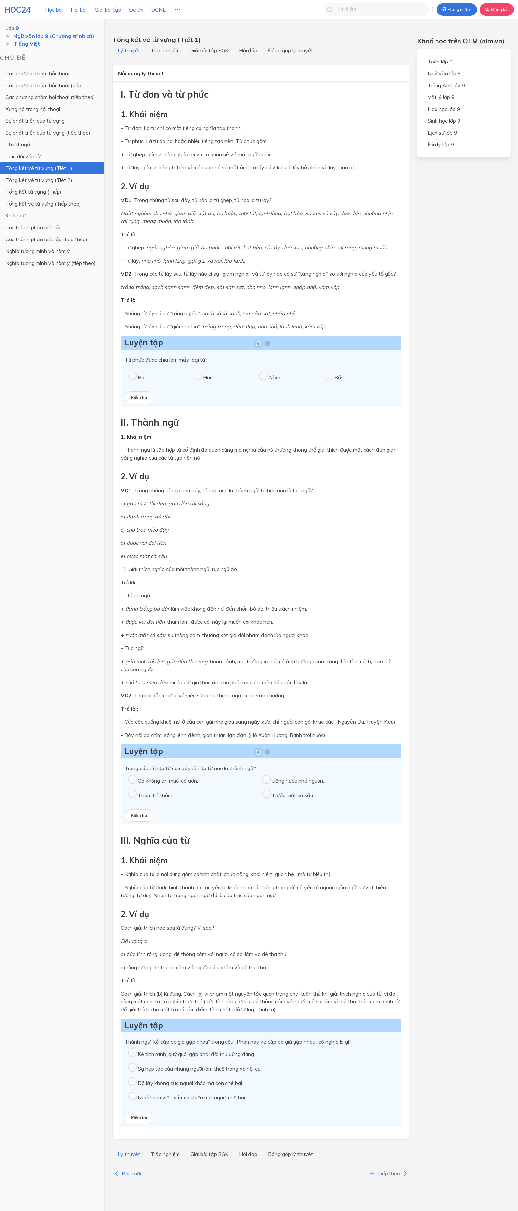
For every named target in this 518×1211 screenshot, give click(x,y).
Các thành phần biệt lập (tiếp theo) (46, 239)
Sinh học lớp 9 (444, 120)
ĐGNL (158, 9)
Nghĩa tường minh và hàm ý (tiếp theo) (50, 263)
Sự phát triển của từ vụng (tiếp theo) (47, 132)
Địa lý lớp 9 (441, 144)
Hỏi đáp (248, 50)
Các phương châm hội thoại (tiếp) (44, 85)
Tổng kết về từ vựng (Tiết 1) (38, 168)
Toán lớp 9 (440, 61)
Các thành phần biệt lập (33, 227)
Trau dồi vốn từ (22, 156)
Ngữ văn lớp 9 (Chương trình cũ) (53, 36)
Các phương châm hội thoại (37, 73)
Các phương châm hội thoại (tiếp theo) (50, 97)
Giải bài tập (108, 9)
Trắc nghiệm (165, 50)
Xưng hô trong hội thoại (32, 109)
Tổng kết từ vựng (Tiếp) (33, 192)
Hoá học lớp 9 (444, 109)
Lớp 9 (12, 28)
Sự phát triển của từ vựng (35, 120)
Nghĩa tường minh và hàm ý (37, 251)
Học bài (54, 9)
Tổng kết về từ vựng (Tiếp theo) (43, 203)
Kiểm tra (139, 397)
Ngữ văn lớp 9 (444, 73)
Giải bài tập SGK (209, 50)
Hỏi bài (79, 9)
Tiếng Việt (26, 43)
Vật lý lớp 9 (441, 97)
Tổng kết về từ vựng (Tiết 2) (38, 180)
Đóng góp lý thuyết (290, 50)
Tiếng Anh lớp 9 (446, 85)
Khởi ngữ (15, 215)
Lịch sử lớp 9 (442, 132)
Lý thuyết (129, 50)
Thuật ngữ (17, 144)
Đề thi (136, 9)
